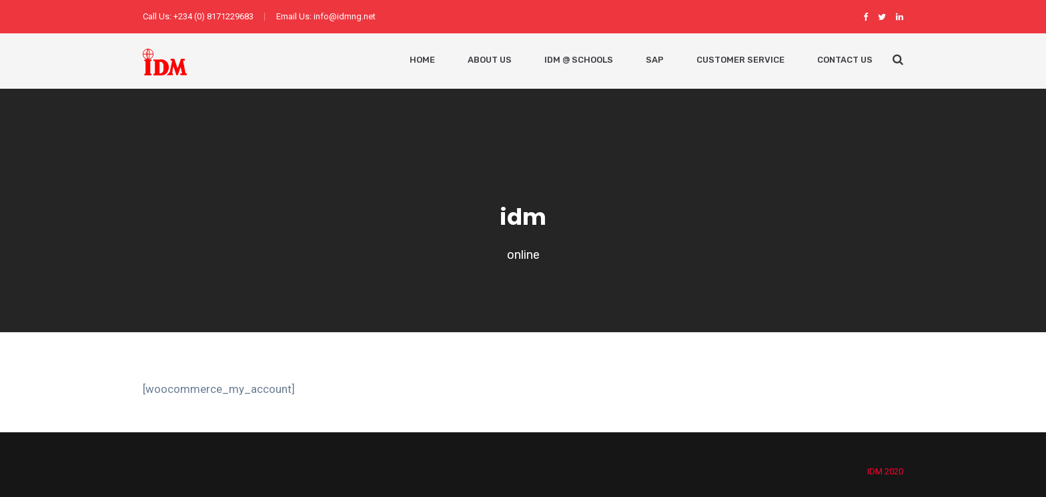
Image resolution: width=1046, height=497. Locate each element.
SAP (655, 60)
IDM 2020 (885, 471)
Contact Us (845, 60)
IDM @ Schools (578, 60)
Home (422, 60)
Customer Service (740, 60)
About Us (490, 60)
